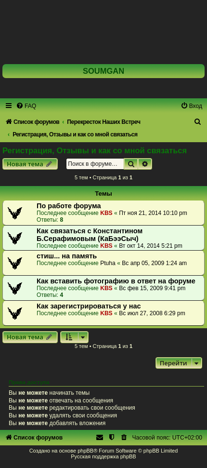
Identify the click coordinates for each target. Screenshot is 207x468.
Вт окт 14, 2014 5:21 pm (150, 245)
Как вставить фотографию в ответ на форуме (116, 281)
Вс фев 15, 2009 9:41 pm (152, 288)
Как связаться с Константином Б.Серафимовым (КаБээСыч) (89, 234)
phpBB (85, 451)
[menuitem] (26, 106)
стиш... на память (67, 256)
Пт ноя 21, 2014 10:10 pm (153, 213)
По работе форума (69, 206)
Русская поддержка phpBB (103, 456)
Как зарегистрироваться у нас (89, 306)
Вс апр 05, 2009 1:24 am (154, 263)
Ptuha (108, 263)
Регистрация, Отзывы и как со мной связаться (94, 150)
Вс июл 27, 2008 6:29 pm (152, 313)
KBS (106, 213)
